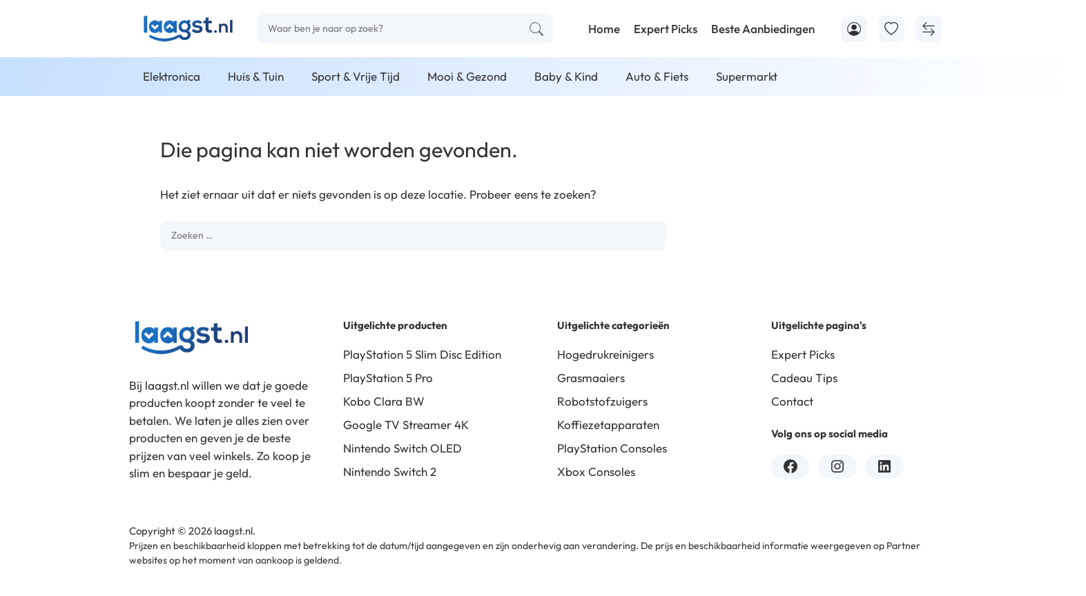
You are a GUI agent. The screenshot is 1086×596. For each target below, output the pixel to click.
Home (604, 28)
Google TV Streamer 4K (406, 424)
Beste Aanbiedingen (763, 28)
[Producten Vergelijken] (928, 29)
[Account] (854, 29)
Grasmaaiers (591, 377)
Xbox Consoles (596, 471)
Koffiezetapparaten (608, 424)
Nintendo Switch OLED (402, 448)
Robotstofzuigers (602, 401)
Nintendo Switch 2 (389, 471)
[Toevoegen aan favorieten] (891, 29)
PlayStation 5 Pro (388, 377)
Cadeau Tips (804, 377)
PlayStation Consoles (612, 448)
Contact (792, 401)
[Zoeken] (536, 29)
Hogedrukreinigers (605, 354)
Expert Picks (665, 28)
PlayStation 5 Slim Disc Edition (422, 354)
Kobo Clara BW (384, 401)
